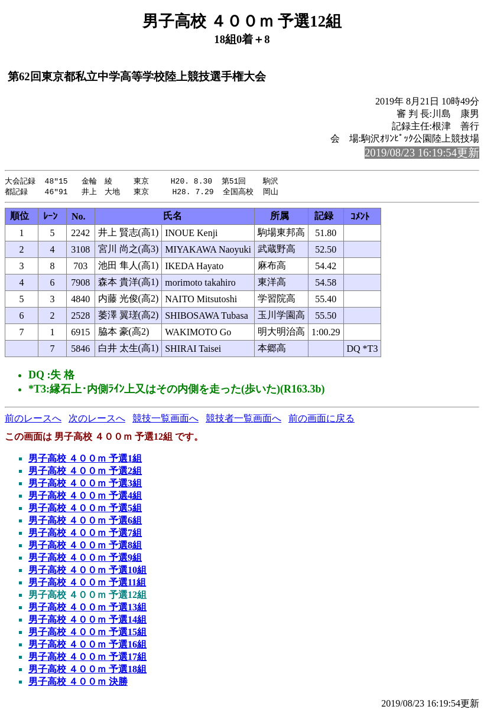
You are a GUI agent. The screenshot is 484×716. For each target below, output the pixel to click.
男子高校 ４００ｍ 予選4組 (85, 497)
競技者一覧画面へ (243, 419)
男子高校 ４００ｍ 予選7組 (85, 534)
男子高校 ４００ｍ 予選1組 (85, 460)
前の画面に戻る (321, 419)
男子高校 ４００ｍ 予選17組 (87, 658)
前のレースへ (33, 419)
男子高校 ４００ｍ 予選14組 (87, 621)
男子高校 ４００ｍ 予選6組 (85, 521)
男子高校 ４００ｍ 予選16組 (87, 645)
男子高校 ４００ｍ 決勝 (78, 683)
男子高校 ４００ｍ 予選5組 (85, 509)
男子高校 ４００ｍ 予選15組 (87, 633)
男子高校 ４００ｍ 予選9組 (85, 559)
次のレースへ (97, 419)
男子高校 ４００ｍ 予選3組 (85, 484)
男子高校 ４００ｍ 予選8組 (85, 546)
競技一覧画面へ (165, 419)
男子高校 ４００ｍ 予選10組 (87, 571)
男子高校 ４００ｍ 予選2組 (85, 472)
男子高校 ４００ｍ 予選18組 (87, 670)
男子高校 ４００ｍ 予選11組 (87, 583)
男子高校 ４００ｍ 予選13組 (87, 608)
